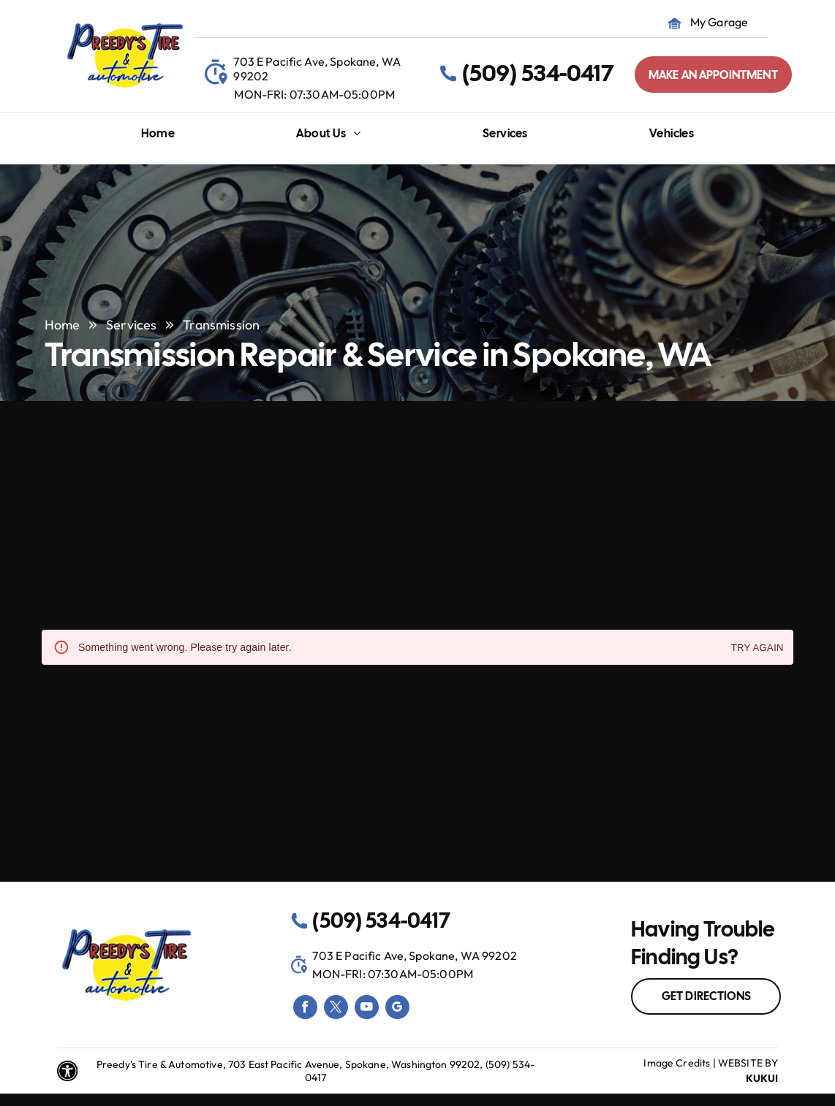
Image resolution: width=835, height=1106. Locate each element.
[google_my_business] (397, 1009)
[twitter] (336, 1009)
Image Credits (676, 1062)
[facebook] (305, 1009)
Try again (757, 648)
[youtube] (367, 1009)
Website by (748, 1062)
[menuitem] (158, 137)
